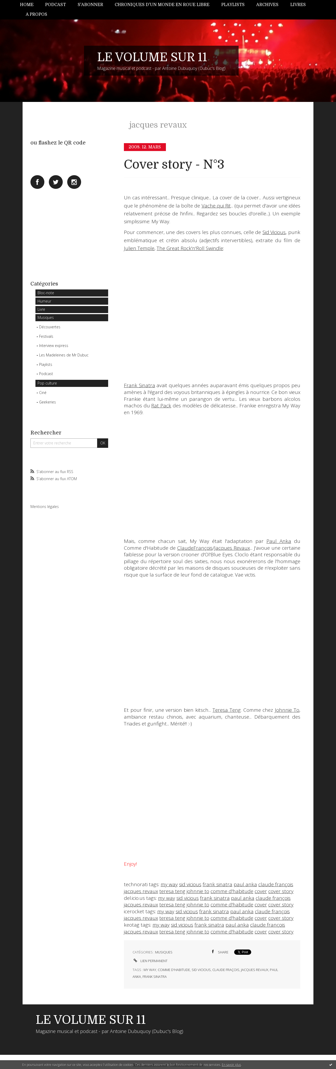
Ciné (42, 392)
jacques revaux (141, 891)
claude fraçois (225, 969)
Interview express (53, 345)
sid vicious (190, 884)
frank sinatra (217, 884)
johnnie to (198, 891)
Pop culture (47, 383)
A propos (36, 14)
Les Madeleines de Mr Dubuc (63, 354)
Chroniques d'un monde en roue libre (162, 4)
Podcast (55, 4)
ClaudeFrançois (195, 547)
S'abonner (90, 4)
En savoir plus (231, 1064)
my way (169, 884)
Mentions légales (44, 506)
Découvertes (49, 326)
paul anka (245, 884)
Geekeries (47, 401)
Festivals (46, 336)
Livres (298, 4)
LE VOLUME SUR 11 (152, 57)
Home (27, 4)
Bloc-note (46, 292)
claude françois (275, 884)
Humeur (44, 301)
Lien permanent (150, 960)
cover (261, 891)
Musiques (46, 317)
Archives (267, 4)
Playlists (233, 4)
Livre (41, 309)
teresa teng (172, 891)
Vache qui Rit (216, 205)
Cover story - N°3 (174, 165)
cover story (280, 891)
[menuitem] (29, 5)
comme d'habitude (232, 891)
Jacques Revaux (232, 547)
